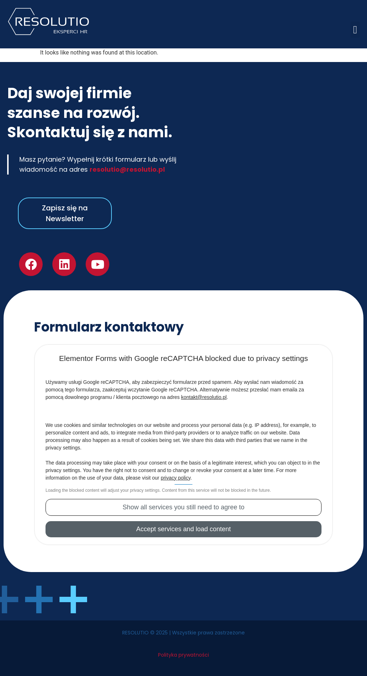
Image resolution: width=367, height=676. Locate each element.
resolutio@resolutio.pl (127, 169)
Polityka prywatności (183, 654)
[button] (355, 30)
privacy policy (175, 478)
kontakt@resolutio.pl (204, 397)
